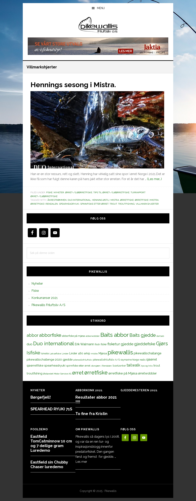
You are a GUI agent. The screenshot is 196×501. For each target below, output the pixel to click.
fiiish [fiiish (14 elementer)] (97, 344)
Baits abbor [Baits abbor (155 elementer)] (114, 335)
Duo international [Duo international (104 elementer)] (53, 343)
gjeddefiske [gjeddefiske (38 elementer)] (144, 344)
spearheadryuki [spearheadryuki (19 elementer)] (54, 365)
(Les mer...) (154, 179)
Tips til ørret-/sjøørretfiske (111, 192)
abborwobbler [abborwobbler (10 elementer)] (93, 336)
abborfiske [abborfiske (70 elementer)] (50, 335)
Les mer (81, 462)
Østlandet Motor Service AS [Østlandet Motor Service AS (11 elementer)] (57, 373)
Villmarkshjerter (147, 203)
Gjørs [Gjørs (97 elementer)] (162, 343)
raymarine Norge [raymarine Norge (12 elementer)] (130, 359)
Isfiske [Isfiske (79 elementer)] (33, 353)
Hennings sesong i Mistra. (73, 85)
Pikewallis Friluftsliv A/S (48, 305)
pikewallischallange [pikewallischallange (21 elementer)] (147, 353)
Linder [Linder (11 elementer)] (65, 353)
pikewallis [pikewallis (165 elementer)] (120, 352)
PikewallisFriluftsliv (98, 25)
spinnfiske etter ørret (94, 203)
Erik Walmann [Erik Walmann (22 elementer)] (84, 344)
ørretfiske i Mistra (147, 200)
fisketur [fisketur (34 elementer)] (113, 344)
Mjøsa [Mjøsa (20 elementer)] (102, 353)
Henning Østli (100, 200)
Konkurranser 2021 (44, 298)
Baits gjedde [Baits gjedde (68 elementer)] (142, 335)
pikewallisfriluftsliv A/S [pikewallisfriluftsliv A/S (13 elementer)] (106, 359)
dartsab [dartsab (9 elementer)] (160, 336)
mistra (115, 200)
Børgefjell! (40, 397)
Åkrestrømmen (57, 200)
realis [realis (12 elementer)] (142, 359)
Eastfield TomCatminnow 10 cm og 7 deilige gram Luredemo (51, 443)
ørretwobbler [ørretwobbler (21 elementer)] (147, 373)
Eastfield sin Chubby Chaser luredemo (49, 464)
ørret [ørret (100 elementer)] (78, 373)
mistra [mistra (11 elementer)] (94, 353)
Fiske (49, 192)
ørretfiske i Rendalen (44, 203)
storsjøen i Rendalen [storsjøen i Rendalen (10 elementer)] (101, 365)
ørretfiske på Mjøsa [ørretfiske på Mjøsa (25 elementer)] (122, 373)
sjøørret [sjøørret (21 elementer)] (151, 359)
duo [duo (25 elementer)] (29, 344)
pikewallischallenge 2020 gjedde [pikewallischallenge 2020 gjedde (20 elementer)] (50, 359)
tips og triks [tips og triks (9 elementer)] (147, 366)
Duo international (79, 200)
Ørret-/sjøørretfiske (78, 192)
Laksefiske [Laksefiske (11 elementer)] (55, 353)
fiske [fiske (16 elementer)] (104, 344)
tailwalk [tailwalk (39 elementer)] (133, 365)
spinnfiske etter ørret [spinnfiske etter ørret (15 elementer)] (78, 365)
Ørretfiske (127, 200)
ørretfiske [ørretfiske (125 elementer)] (96, 372)
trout (113, 203)
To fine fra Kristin (91, 413)
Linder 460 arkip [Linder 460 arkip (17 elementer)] (79, 353)
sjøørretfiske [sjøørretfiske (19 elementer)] (35, 365)
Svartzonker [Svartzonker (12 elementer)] (119, 365)
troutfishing (126, 203)
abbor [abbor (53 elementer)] (32, 335)
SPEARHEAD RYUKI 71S (51, 409)
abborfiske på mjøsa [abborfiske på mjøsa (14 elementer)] (73, 335)
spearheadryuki (69, 203)
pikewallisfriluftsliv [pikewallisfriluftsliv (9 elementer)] (82, 360)
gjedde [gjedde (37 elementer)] (127, 344)
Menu (101, 8)
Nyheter (59, 192)
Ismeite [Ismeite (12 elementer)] (45, 353)
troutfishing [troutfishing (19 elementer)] (34, 373)
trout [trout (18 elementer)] (156, 365)
